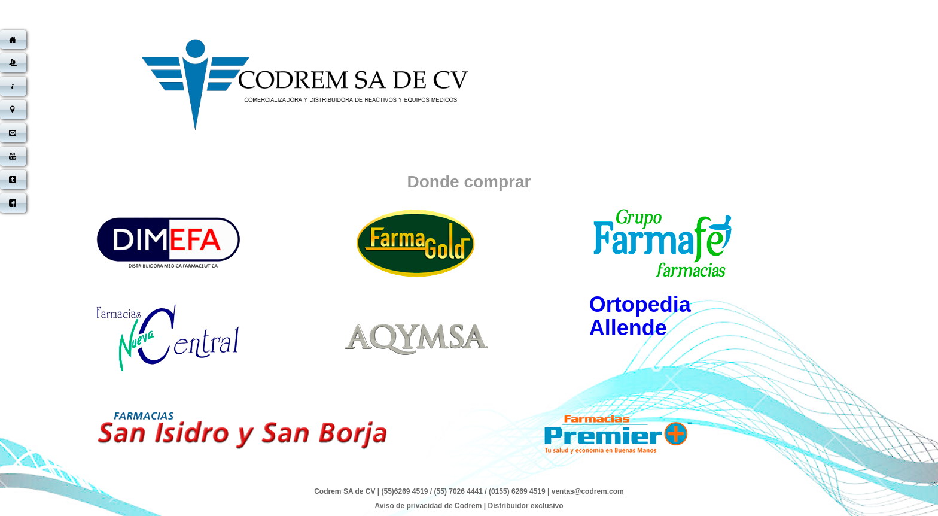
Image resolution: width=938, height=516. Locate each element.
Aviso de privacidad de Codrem (428, 506)
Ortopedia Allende (640, 316)
